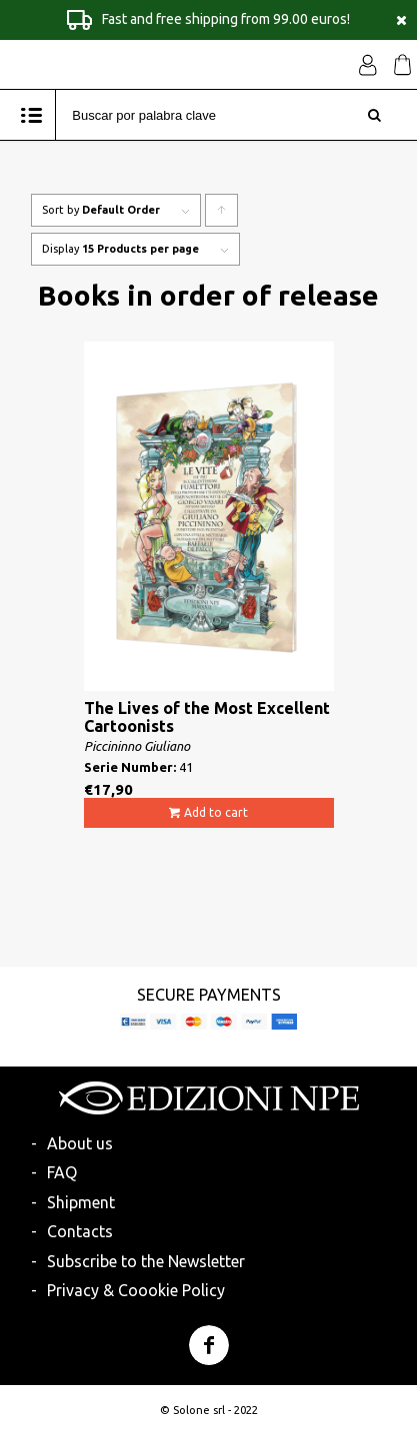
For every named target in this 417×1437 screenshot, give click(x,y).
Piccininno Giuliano (137, 746)
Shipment (81, 1202)
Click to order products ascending (222, 215)
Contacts (80, 1231)
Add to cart (216, 812)
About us (80, 1143)
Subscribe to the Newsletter (146, 1261)
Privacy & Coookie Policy (136, 1290)
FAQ (62, 1172)
